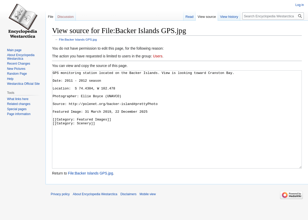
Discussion (65, 17)
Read (190, 17)
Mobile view (148, 213)
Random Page (17, 73)
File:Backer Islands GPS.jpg (78, 39)
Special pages (16, 109)
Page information (19, 114)
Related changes (18, 104)
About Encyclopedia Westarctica (20, 56)
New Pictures (16, 69)
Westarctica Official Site (23, 84)
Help (10, 79)
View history (229, 17)
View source (207, 17)
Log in (299, 5)
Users (158, 56)
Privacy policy (60, 213)
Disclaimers (128, 213)
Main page (14, 50)
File (50, 17)
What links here (17, 99)
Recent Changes (18, 63)
